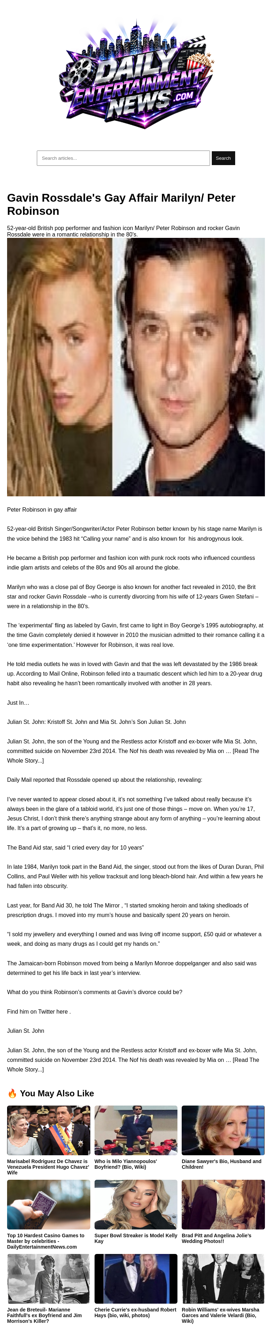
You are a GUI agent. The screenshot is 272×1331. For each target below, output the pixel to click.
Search (223, 158)
